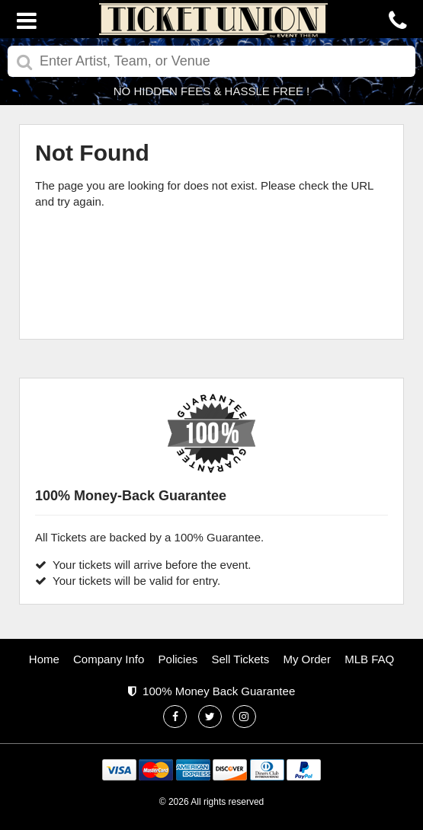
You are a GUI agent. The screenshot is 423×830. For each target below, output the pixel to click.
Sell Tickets (240, 659)
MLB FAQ (369, 659)
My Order (307, 659)
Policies (178, 659)
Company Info (108, 659)
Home (44, 659)
